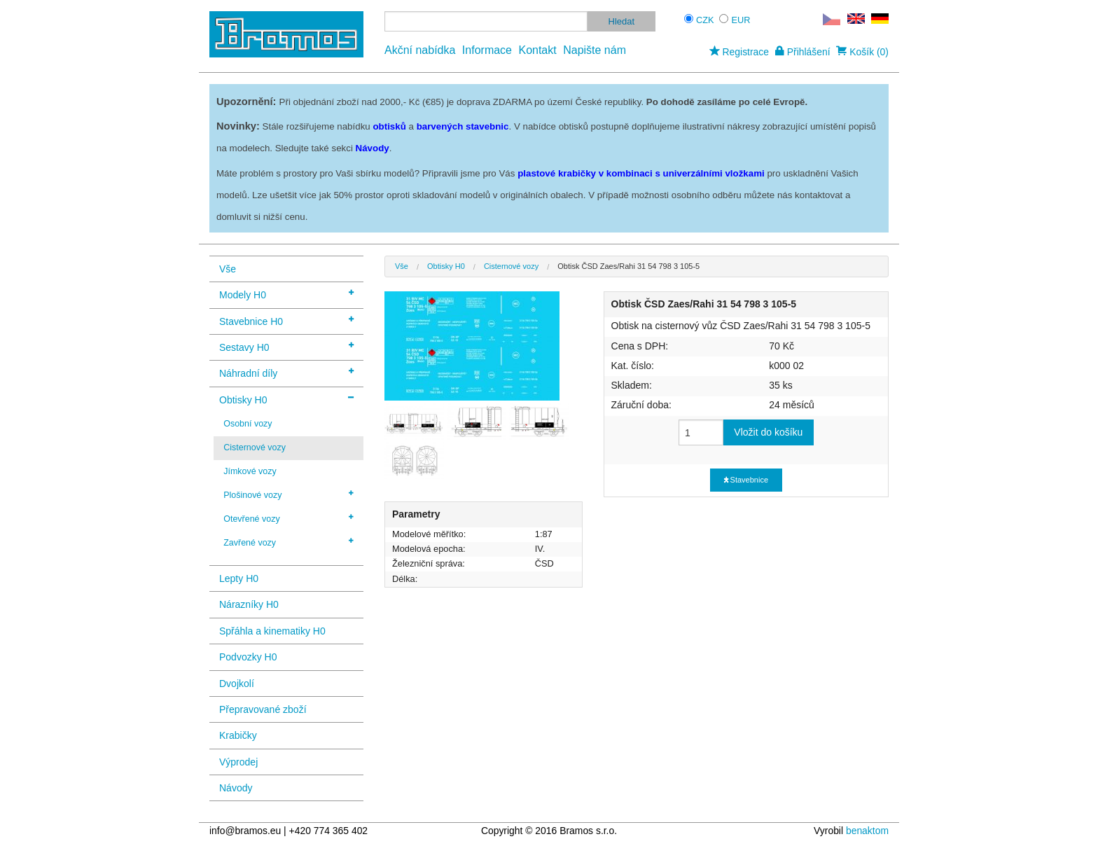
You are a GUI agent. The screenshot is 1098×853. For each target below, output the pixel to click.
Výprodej (238, 762)
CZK (705, 20)
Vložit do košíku (768, 432)
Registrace (739, 51)
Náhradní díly (286, 372)
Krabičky (238, 735)
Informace (487, 50)
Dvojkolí (236, 683)
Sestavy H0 (286, 346)
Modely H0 (286, 293)
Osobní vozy (247, 424)
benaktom (867, 830)
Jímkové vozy (250, 471)
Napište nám (594, 50)
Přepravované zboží (263, 709)
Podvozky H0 (248, 657)
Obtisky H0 (286, 398)
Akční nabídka (419, 50)
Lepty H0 (238, 578)
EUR (741, 20)
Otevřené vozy (288, 518)
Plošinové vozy (288, 494)
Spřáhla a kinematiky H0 (272, 631)
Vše (227, 269)
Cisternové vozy (254, 447)
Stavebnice (746, 480)
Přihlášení (803, 51)
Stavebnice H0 (286, 320)
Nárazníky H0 (249, 604)
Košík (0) (862, 51)
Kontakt (537, 50)
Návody (235, 787)
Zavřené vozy (288, 542)
